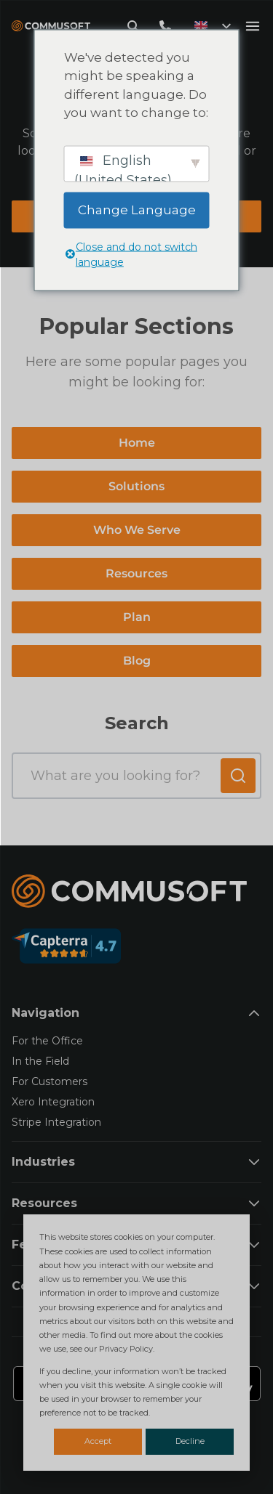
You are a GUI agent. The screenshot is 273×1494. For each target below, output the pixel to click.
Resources (136, 573)
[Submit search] (238, 775)
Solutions (136, 486)
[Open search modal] (133, 26)
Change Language (137, 209)
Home (137, 443)
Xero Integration (53, 1101)
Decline (190, 1441)
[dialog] (136, 1342)
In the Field (40, 1061)
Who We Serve (137, 530)
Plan (137, 617)
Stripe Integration (56, 1122)
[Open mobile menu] (252, 26)
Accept (97, 1441)
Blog (137, 660)
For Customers (49, 1081)
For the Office (47, 1040)
